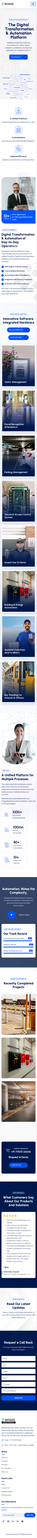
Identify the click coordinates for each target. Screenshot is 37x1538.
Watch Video (19, 915)
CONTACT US (16, 1165)
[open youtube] (22, 1521)
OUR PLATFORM (16, 337)
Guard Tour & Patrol (15, 562)
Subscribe (30, 1515)
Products (4, 1461)
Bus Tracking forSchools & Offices (14, 696)
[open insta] (13, 1521)
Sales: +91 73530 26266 (13, 1440)
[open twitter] (8, 1521)
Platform (4, 1458)
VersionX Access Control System (17, 516)
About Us (4, 1472)
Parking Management (16, 472)
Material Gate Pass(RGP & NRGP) (14, 651)
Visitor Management (15, 381)
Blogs (3, 1484)
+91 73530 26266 (21, 1151)
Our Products (13, 57)
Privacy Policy (6, 1495)
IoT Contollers (6, 1468)
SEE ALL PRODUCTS (16, 330)
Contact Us (5, 1488)
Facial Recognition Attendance (14, 426)
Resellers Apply (6, 1491)
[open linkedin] (18, 1521)
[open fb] (3, 1521)
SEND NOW (18, 1398)
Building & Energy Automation (13, 606)
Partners (4, 1465)
